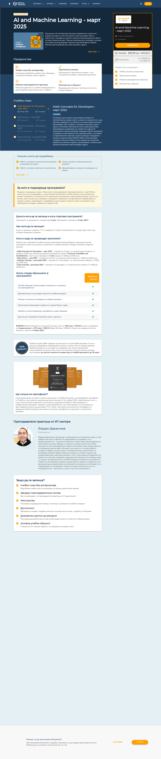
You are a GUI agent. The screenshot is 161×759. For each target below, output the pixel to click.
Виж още (94, 52)
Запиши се (132, 45)
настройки (117, 742)
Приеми (139, 742)
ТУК (41, 230)
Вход (148, 3)
